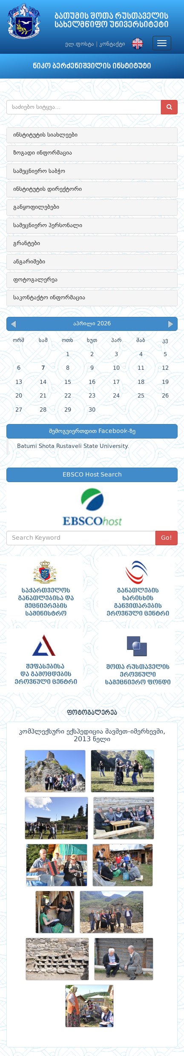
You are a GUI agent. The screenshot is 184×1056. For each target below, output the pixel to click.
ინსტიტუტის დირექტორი (47, 189)
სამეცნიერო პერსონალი (47, 225)
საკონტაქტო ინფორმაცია (49, 298)
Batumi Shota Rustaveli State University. (73, 446)
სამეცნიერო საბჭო (39, 171)
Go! (166, 538)
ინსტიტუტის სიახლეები (45, 135)
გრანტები (26, 243)
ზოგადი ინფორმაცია (42, 153)
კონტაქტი (112, 44)
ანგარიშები (29, 262)
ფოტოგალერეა (35, 280)
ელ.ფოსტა (79, 44)
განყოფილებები (36, 207)
